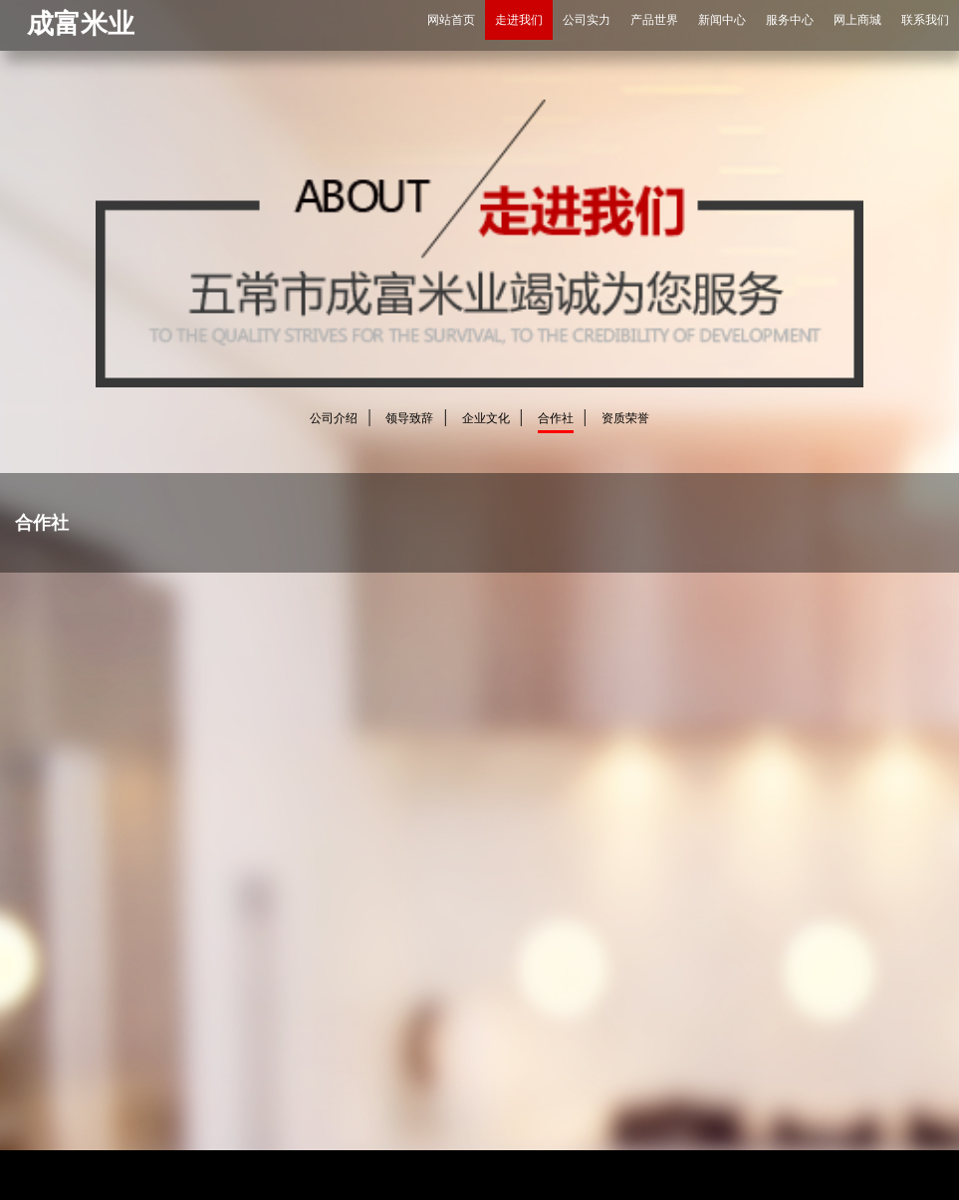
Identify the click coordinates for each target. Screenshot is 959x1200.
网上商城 (857, 20)
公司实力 (586, 20)
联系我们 (925, 20)
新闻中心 (722, 20)
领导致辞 (409, 418)
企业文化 (486, 418)
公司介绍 (334, 418)
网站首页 (451, 20)
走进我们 (519, 20)
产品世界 (654, 20)
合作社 (556, 418)
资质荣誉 (625, 418)
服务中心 (790, 20)
